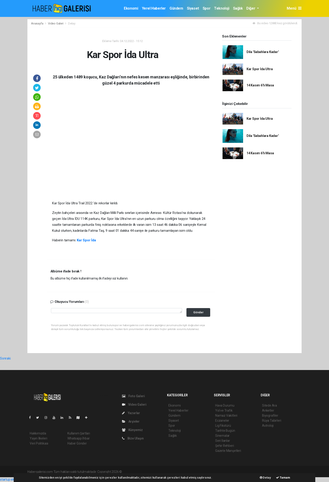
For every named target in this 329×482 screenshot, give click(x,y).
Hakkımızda (38, 433)
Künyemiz (132, 430)
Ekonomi (131, 8)
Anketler (268, 410)
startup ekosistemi (13, 479)
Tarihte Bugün (225, 430)
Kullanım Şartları (78, 433)
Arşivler (131, 421)
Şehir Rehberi (224, 445)
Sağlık (238, 8)
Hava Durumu (224, 405)
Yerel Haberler (154, 8)
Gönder (198, 312)
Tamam (283, 477)
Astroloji (267, 425)
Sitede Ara (269, 405)
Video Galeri (56, 23)
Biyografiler (270, 415)
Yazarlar (131, 413)
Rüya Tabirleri (271, 420)
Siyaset (193, 8)
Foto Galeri (133, 396)
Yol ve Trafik (224, 410)
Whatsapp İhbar (78, 438)
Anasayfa (37, 23)
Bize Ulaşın (133, 438)
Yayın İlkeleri (38, 438)
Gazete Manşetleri (228, 451)
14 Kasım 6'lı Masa (260, 85)
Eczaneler (222, 420)
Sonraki (5, 358)
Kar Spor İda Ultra (260, 69)
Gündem (176, 8)
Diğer (251, 8)
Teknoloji (221, 8)
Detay (71, 23)
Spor (206, 8)
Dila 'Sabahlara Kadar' (263, 52)
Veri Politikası (39, 443)
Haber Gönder (77, 443)
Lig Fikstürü (223, 425)
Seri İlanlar (222, 440)
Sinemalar (222, 435)
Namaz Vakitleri (226, 415)
